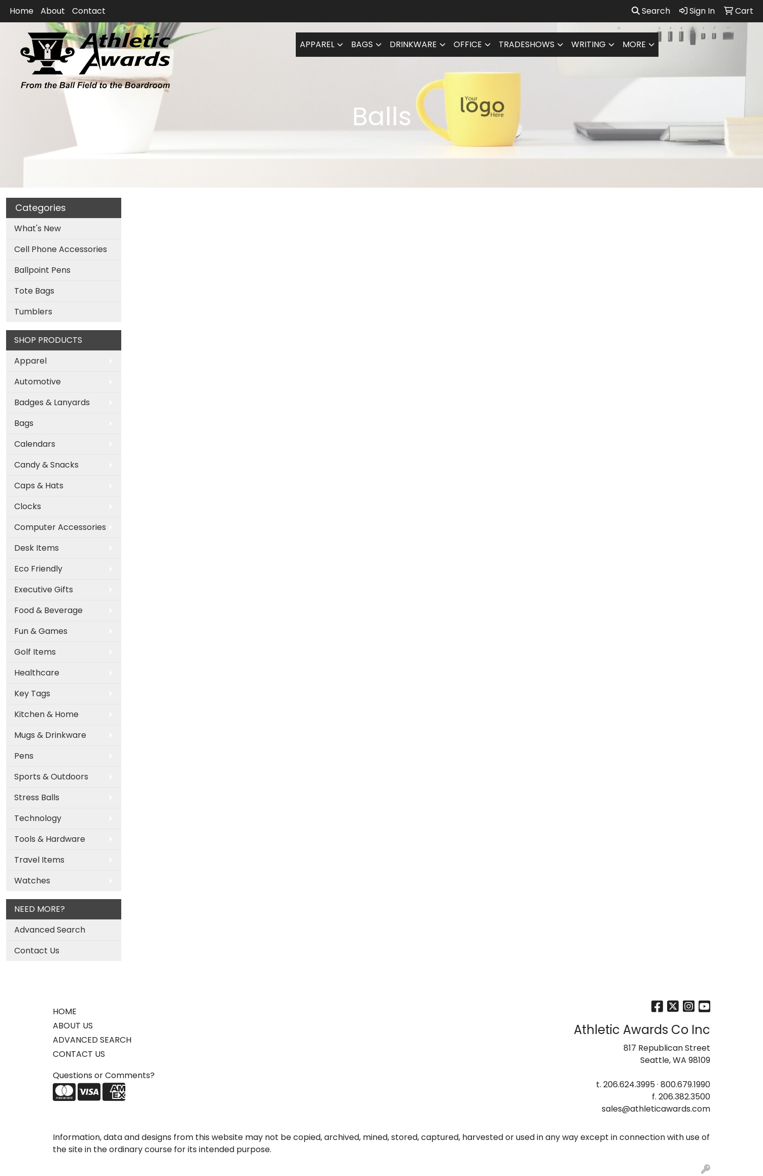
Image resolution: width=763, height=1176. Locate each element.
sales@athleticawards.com (656, 1109)
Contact (89, 11)
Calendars (34, 444)
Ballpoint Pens (42, 270)
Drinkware (413, 44)
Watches (32, 880)
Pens (23, 756)
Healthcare (36, 673)
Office (468, 44)
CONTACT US (79, 1054)
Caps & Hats (38, 485)
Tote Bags (34, 291)
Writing (588, 44)
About (53, 11)
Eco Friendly (38, 569)
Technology (37, 818)
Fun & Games (40, 631)
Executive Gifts (43, 589)
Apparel (317, 44)
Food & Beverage (48, 610)
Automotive (37, 381)
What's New (37, 228)
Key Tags (32, 693)
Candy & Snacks (46, 465)
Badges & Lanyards (52, 402)
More (634, 44)
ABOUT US (73, 1025)
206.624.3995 (629, 1084)
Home (21, 11)
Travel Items (39, 860)
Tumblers (33, 311)
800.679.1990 (685, 1084)
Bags (362, 44)
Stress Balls (36, 797)
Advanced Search (49, 930)
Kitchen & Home (46, 714)
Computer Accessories (60, 527)
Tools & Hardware (49, 839)
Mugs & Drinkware (50, 735)
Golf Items (35, 652)
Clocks (27, 506)
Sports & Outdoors (51, 776)
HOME (65, 1011)
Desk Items (36, 548)
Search (651, 11)
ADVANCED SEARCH (92, 1040)
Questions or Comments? (104, 1075)
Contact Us (36, 950)
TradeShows (526, 44)
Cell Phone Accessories (60, 249)
